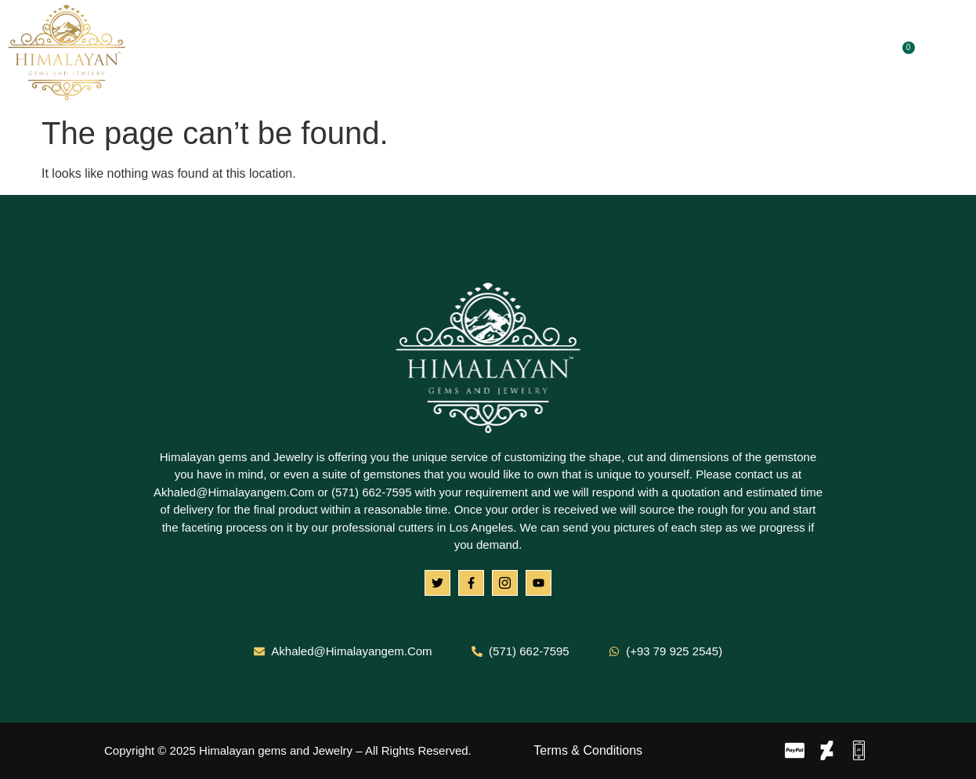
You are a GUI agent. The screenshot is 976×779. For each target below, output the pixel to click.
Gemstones (450, 54)
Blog (612, 54)
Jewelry (545, 54)
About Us (350, 54)
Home (275, 54)
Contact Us (688, 54)
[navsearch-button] (948, 54)
